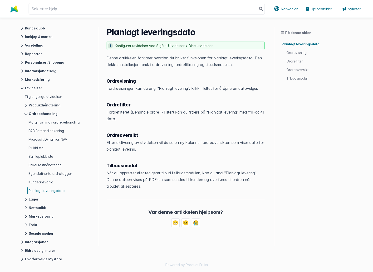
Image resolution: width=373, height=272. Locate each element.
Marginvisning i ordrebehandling (54, 122)
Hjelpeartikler (319, 9)
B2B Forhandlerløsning (46, 131)
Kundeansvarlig (41, 182)
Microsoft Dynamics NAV (48, 139)
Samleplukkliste (41, 156)
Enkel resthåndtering (45, 165)
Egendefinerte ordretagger (50, 174)
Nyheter (352, 9)
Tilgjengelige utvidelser (43, 97)
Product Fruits (197, 265)
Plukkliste (36, 148)
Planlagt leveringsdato (47, 191)
